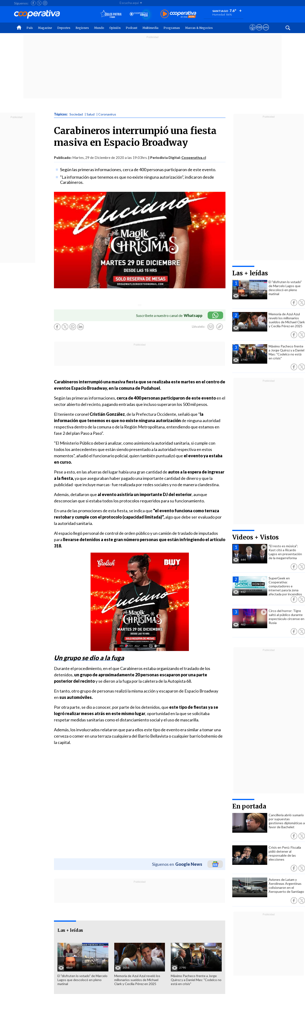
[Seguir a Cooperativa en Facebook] (33, 3)
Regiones (82, 28)
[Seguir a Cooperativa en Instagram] (45, 3)
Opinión (115, 28)
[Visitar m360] (259, 31)
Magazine (45, 28)
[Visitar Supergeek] (266, 31)
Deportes (63, 28)
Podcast (131, 28)
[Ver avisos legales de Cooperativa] (252, 31)
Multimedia (150, 28)
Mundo (99, 28)
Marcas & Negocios (199, 28)
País (30, 28)
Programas (172, 28)
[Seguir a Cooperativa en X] (39, 3)
